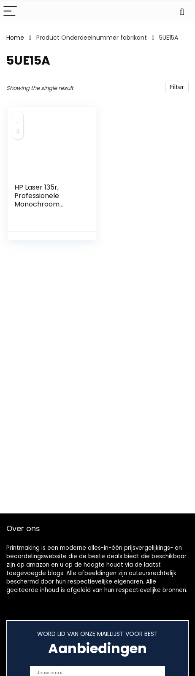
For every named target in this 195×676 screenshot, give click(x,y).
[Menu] (10, 11)
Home (15, 37)
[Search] (182, 11)
